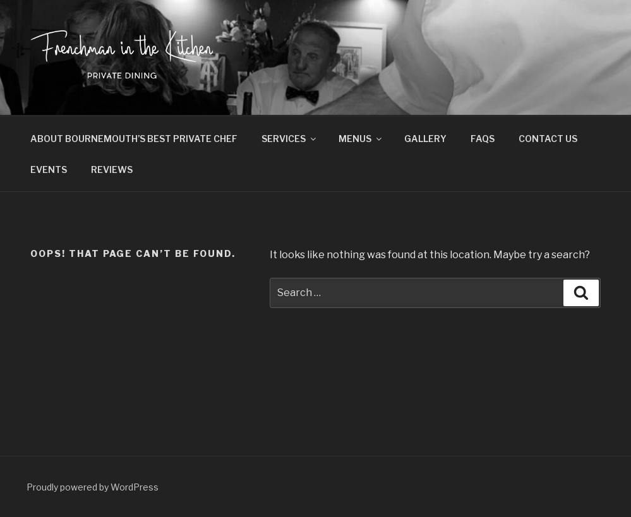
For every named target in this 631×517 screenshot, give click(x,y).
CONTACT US (548, 138)
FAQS (483, 138)
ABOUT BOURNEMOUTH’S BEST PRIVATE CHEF (133, 138)
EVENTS (48, 169)
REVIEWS (112, 169)
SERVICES (289, 138)
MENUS (361, 138)
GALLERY (425, 138)
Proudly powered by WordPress (93, 487)
